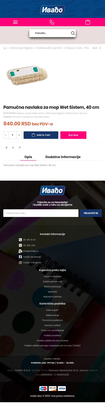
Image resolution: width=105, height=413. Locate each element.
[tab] (28, 156)
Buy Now (73, 135)
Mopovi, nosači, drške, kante (30, 113)
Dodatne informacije (62, 157)
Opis (28, 157)
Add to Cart (43, 135)
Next (96, 48)
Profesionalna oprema (49, 48)
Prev (85, 48)
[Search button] (73, 33)
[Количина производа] (12, 135)
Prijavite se (91, 213)
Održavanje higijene (21, 48)
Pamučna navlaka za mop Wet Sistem (31, 116)
